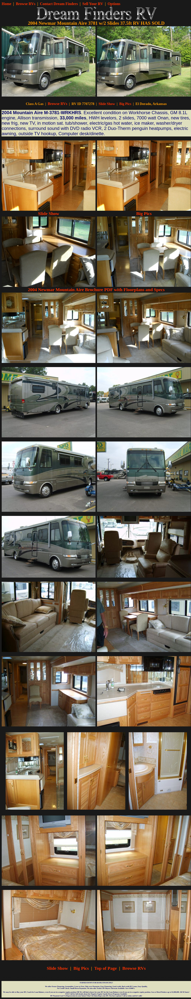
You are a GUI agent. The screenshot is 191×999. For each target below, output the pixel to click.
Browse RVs (25, 4)
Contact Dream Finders (59, 4)
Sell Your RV (92, 4)
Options (114, 4)
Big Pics (125, 104)
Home (6, 4)
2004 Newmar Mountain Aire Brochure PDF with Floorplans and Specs (96, 289)
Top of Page (105, 968)
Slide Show (107, 104)
